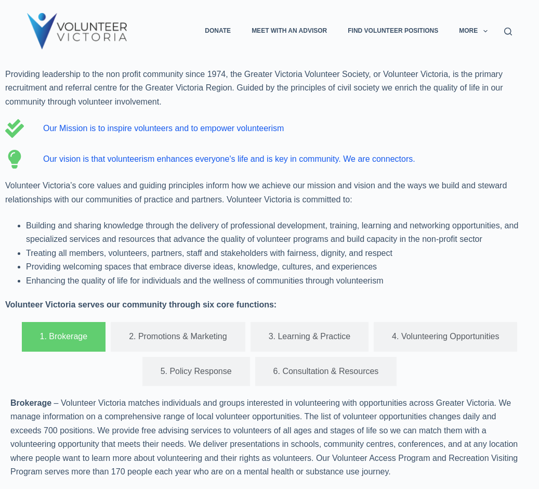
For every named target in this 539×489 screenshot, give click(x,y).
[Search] (508, 31)
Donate (218, 30)
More (475, 31)
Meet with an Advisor (289, 30)
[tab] (64, 336)
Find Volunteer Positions (393, 30)
